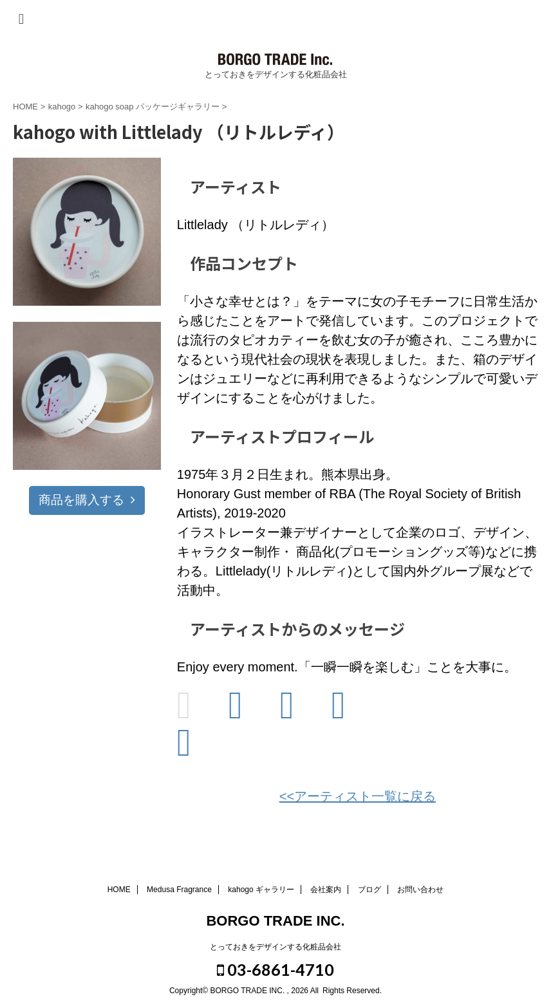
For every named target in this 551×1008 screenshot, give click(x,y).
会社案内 (325, 889)
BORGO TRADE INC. (275, 921)
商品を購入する (87, 500)
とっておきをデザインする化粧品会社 (275, 946)
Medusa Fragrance (179, 889)
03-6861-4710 (275, 969)
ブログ (369, 889)
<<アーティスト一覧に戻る (357, 796)
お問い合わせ (420, 889)
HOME (119, 889)
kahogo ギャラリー (261, 889)
